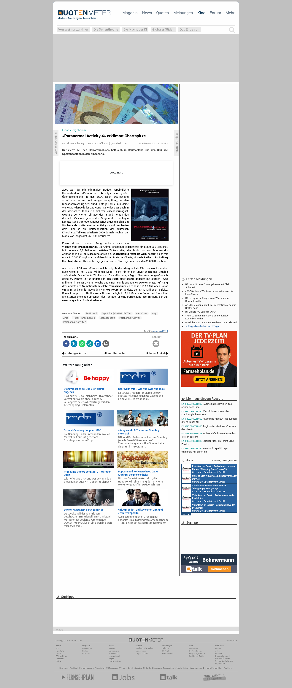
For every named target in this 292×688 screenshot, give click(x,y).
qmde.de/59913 (160, 330)
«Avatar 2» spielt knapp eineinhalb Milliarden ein (204, 450)
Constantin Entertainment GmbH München (208, 469)
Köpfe (111, 658)
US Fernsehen (112, 668)
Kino (201, 12)
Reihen (85, 651)
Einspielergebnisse (197, 653)
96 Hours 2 (91, 313)
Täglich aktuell (142, 653)
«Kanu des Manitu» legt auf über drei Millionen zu (209, 420)
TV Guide (147, 668)
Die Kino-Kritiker (195, 651)
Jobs (217, 651)
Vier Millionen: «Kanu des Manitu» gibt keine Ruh (205, 413)
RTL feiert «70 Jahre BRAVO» (200, 311)
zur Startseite (114, 353)
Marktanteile (141, 651)
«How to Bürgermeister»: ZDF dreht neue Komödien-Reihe (206, 317)
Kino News (63, 668)
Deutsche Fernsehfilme (212, 668)
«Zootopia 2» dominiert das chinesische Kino (206, 405)
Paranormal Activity (129, 317)
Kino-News (193, 648)
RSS (57, 648)
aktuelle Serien (181, 668)
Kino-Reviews (168, 653)
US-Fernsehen (115, 661)
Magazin (130, 12)
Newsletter (60, 651)
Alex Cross (141, 313)
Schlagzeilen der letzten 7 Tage (202, 326)
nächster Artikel (156, 353)
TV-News (112, 648)
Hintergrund (87, 648)
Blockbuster (157, 668)
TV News (122, 668)
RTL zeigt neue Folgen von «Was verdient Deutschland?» (207, 299)
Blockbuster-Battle (196, 656)
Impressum (220, 663)
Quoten (162, 12)
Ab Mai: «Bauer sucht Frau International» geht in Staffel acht (210, 306)
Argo (154, 313)
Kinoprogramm (195, 668)
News (147, 12)
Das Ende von (189, 29)
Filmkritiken (100, 668)
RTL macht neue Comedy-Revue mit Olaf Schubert (207, 286)
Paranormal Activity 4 (74, 321)
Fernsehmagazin (86, 668)
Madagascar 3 (107, 317)
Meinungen (183, 12)
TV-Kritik (165, 651)
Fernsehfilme (168, 668)
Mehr (230, 12)
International (114, 656)
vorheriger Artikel (74, 353)
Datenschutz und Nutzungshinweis (222, 657)
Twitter (58, 661)
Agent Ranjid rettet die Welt (116, 313)
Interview (86, 653)
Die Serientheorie (106, 29)
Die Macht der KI (135, 29)
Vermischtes (114, 651)
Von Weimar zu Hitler (73, 29)
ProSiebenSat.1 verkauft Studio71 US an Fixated (211, 322)
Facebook (60, 658)
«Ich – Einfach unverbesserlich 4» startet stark (208, 435)
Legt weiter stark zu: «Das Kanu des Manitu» (209, 428)
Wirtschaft (113, 653)
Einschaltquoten (135, 668)
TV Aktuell (74, 668)
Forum (215, 12)
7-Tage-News (61, 656)
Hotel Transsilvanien (84, 317)
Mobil (58, 653)
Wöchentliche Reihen (144, 648)
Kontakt (218, 653)
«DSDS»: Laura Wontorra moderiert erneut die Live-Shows (209, 292)
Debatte (165, 648)
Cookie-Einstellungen (224, 661)
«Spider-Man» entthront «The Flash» (207, 442)
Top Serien (228, 668)
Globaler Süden (163, 29)
